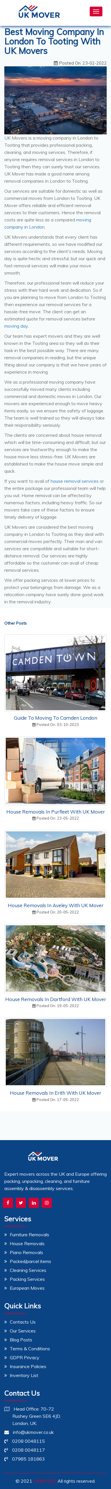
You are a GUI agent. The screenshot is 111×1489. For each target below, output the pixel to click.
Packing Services (24, 1279)
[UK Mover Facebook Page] (8, 1203)
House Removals (24, 1243)
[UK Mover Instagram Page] (47, 1203)
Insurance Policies (25, 1366)
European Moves (24, 1288)
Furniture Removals (26, 1234)
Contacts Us (20, 1322)
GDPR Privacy (21, 1357)
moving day (16, 326)
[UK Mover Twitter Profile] (21, 1203)
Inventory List (21, 1375)
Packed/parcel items (27, 1261)
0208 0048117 (24, 1450)
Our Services (20, 1331)
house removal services (75, 481)
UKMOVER (44, 1481)
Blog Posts (18, 1340)
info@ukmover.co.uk (29, 1432)
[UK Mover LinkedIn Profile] (34, 1203)
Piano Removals (23, 1252)
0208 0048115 (24, 1441)
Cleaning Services (25, 1270)
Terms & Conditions (27, 1348)
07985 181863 (24, 1459)
